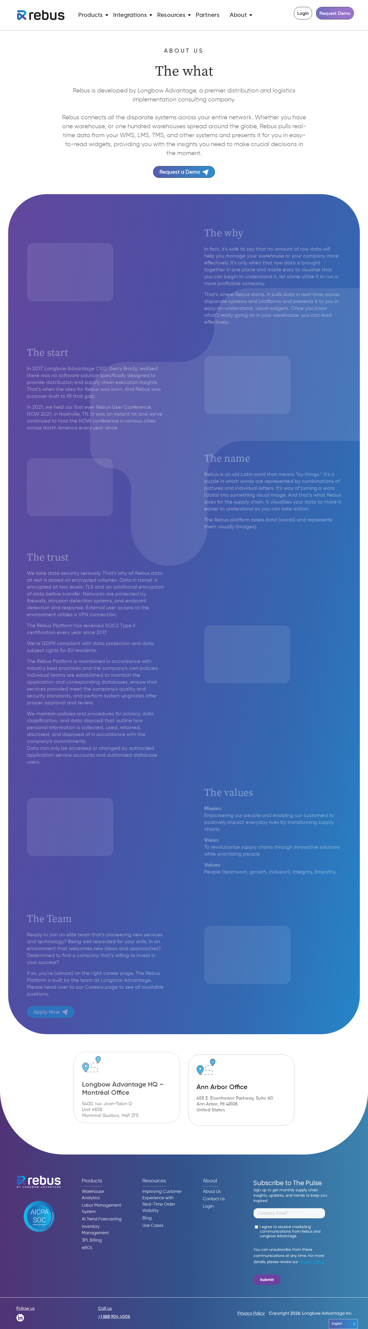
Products (90, 15)
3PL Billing (92, 1240)
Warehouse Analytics (93, 1195)
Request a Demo (184, 172)
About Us (212, 1192)
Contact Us (214, 1199)
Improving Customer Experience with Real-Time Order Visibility (162, 1201)
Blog (147, 1218)
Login (303, 13)
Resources (171, 15)
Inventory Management (95, 1230)
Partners (208, 15)
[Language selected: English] (343, 1324)
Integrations (130, 15)
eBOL (87, 1248)
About (238, 15)
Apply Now (48, 1012)
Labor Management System (101, 1208)
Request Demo (334, 13)
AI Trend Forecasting (102, 1219)
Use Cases (153, 1225)
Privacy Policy (251, 1313)
